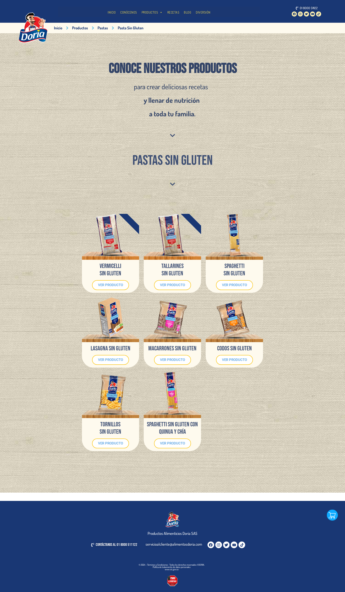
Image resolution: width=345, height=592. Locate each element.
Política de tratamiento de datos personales (172, 567)
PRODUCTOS (152, 12)
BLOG (187, 12)
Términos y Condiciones (157, 564)
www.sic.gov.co (172, 569)
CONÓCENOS (128, 12)
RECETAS (173, 12)
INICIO (112, 12)
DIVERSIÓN (203, 12)
